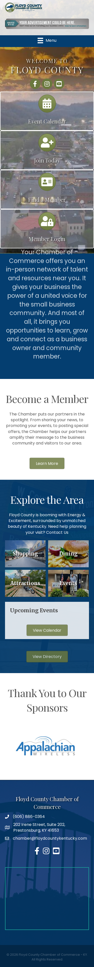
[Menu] (47, 40)
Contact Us (57, 532)
